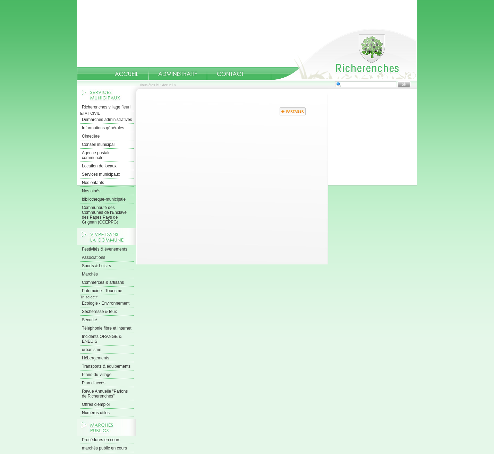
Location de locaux (99, 166)
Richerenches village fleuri (106, 107)
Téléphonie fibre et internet (106, 328)
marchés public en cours (104, 448)
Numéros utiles (96, 412)
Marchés (90, 274)
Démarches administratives (107, 119)
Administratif (177, 74)
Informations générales (103, 127)
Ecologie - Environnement (105, 303)
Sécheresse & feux (99, 311)
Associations (93, 257)
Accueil (345, 54)
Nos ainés (91, 191)
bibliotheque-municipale (104, 199)
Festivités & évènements (104, 249)
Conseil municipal (98, 144)
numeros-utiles (262, 74)
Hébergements (95, 358)
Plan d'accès (93, 383)
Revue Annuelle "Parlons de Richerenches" (105, 394)
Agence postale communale (96, 155)
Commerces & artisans (103, 282)
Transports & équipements (106, 366)
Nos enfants (93, 182)
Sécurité (89, 319)
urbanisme (91, 349)
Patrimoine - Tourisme (102, 290)
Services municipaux (101, 174)
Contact (230, 74)
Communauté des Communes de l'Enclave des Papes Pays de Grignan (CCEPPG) (104, 215)
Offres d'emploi (96, 404)
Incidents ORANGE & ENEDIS (102, 339)
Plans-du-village (96, 374)
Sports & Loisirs (96, 265)
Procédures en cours (101, 439)
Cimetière (91, 136)
